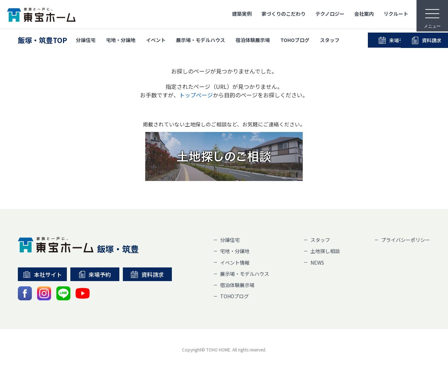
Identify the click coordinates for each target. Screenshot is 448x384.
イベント (156, 40)
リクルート (396, 13)
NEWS (317, 262)
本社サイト (42, 274)
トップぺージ (196, 95)
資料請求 (147, 274)
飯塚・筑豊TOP (42, 40)
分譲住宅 (86, 40)
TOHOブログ (294, 40)
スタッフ (330, 40)
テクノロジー (329, 13)
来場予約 (377, 40)
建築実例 (242, 13)
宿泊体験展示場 (253, 40)
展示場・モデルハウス (200, 40)
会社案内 (364, 13)
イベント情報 (235, 262)
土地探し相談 (325, 250)
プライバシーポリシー (405, 239)
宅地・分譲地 (120, 40)
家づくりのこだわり (283, 13)
